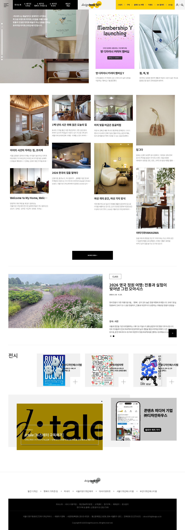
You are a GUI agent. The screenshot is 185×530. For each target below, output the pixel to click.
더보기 (173, 333)
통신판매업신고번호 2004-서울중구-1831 (106, 516)
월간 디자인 (33, 491)
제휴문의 (116, 504)
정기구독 (107, 504)
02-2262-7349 (103, 507)
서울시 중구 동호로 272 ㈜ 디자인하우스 (37, 516)
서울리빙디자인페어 (84, 491)
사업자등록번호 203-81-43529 (78, 516)
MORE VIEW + (92, 255)
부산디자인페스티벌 (148, 491)
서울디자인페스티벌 (125, 491)
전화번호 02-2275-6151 (132, 516)
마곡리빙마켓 (104, 491)
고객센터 (98, 504)
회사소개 (59, 504)
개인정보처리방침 (85, 504)
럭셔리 (67, 491)
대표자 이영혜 (60, 516)
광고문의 (125, 504)
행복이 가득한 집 (51, 491)
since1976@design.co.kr (152, 516)
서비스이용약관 (70, 504)
